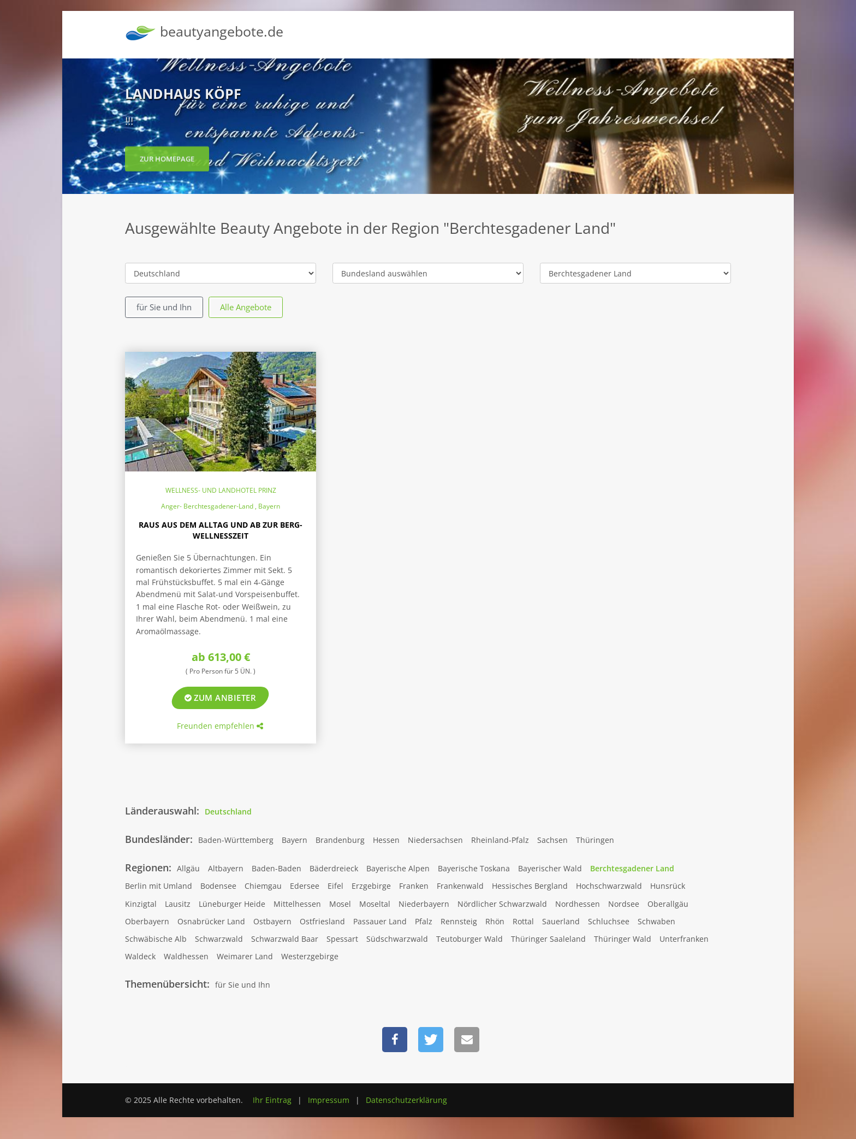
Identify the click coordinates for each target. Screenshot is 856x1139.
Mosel (340, 904)
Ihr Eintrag (272, 1100)
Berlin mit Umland (158, 886)
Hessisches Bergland (530, 886)
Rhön (494, 921)
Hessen (386, 840)
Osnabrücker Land (211, 921)
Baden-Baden (276, 868)
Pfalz (423, 921)
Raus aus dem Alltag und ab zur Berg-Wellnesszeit (220, 530)
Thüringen (595, 840)
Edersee (304, 886)
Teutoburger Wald (469, 939)
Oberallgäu (667, 904)
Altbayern (225, 868)
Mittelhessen (297, 904)
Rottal (523, 921)
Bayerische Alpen (398, 868)
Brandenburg (340, 840)
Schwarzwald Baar (284, 939)
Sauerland (561, 921)
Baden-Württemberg (236, 840)
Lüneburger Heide (232, 904)
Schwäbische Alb (156, 939)
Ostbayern (272, 921)
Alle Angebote (245, 307)
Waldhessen (186, 956)
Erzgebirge (371, 886)
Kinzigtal (141, 904)
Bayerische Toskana (474, 868)
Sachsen (552, 840)
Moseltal (374, 904)
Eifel (335, 886)
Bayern (294, 840)
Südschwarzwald (397, 939)
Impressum (328, 1100)
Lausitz (178, 904)
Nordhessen (577, 904)
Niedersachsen (435, 840)
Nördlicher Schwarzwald (502, 904)
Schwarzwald (219, 939)
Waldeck (140, 956)
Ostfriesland (322, 921)
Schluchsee (608, 921)
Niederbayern (424, 904)
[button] (394, 1039)
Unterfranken (684, 939)
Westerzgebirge (309, 956)
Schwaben (656, 921)
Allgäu (188, 868)
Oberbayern (147, 921)
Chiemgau (263, 886)
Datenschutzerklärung (406, 1100)
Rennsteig (459, 921)
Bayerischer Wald (550, 868)
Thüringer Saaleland (548, 939)
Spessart (342, 939)
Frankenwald (460, 886)
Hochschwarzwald (609, 886)
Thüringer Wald (622, 939)
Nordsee (623, 904)
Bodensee (218, 886)
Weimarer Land (245, 956)
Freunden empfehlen (220, 726)
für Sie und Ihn (164, 307)
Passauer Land (380, 921)
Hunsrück (667, 886)
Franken (414, 886)
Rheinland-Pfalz (500, 840)
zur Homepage (167, 163)
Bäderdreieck (334, 868)
